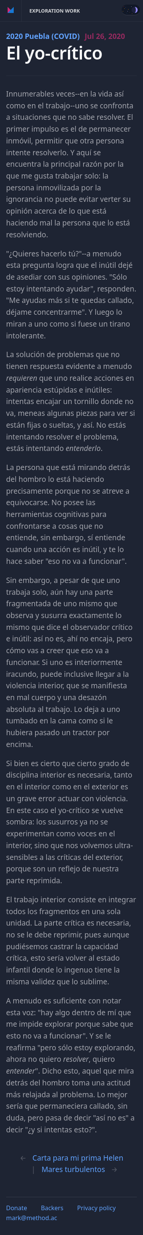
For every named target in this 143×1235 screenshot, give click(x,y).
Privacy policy (96, 1208)
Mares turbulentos (73, 1169)
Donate (16, 1208)
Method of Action (11, 10)
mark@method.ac (31, 1218)
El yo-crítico (54, 53)
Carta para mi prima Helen (77, 1158)
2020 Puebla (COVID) (65, 36)
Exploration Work (54, 10)
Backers (52, 1208)
